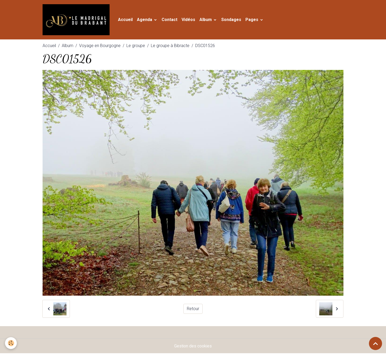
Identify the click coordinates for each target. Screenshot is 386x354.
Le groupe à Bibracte (170, 46)
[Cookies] (11, 343)
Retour (193, 309)
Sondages (232, 19)
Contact (170, 19)
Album (207, 19)
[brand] (78, 20)
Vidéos (189, 19)
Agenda (146, 19)
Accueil (126, 19)
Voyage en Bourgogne (100, 46)
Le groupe (135, 46)
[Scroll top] (375, 343)
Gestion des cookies (193, 346)
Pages (253, 19)
